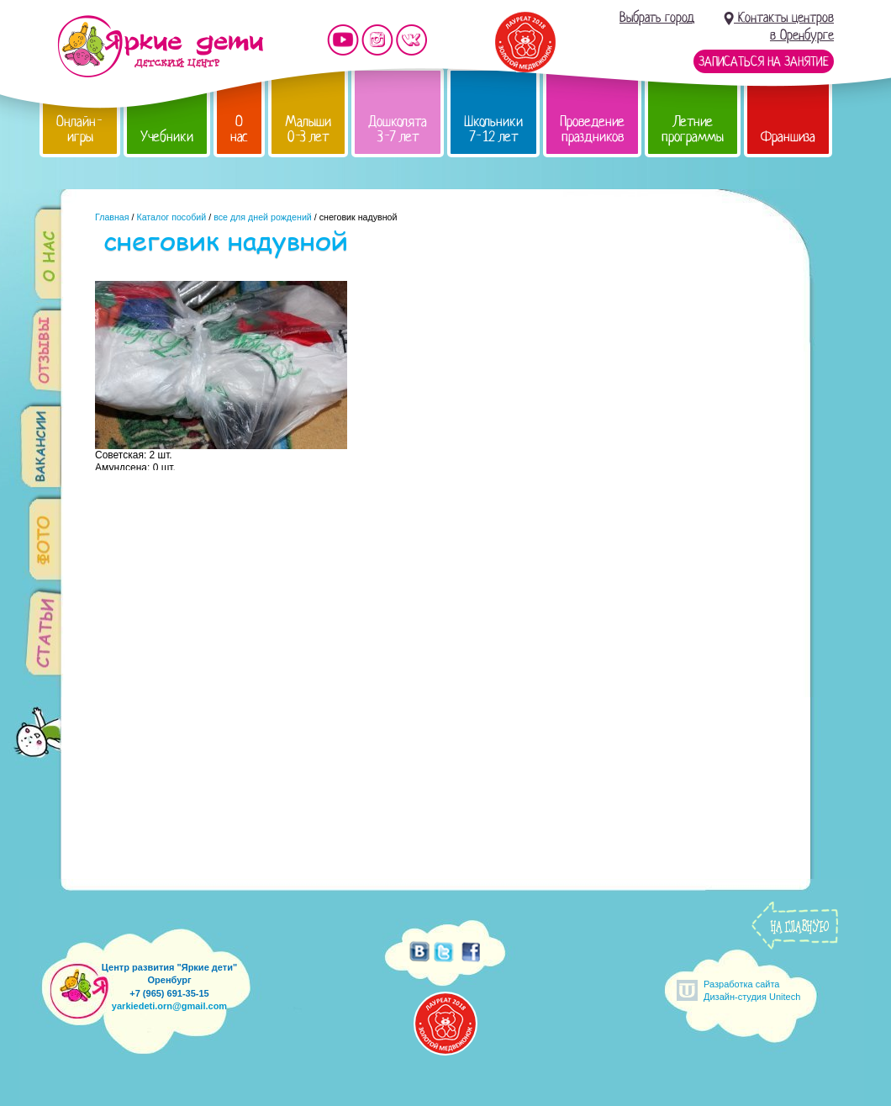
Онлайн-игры (79, 129)
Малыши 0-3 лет (308, 129)
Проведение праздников (592, 129)
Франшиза (788, 136)
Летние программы (693, 129)
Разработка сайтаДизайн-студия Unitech (752, 990)
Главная (112, 217)
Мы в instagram (377, 40)
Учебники (166, 136)
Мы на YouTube (343, 40)
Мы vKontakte (412, 40)
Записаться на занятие (764, 61)
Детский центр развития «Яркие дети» (160, 46)
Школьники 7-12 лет (493, 129)
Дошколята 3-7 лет (397, 129)
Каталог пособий (171, 217)
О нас (239, 129)
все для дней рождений (263, 217)
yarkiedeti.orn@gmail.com (169, 1006)
